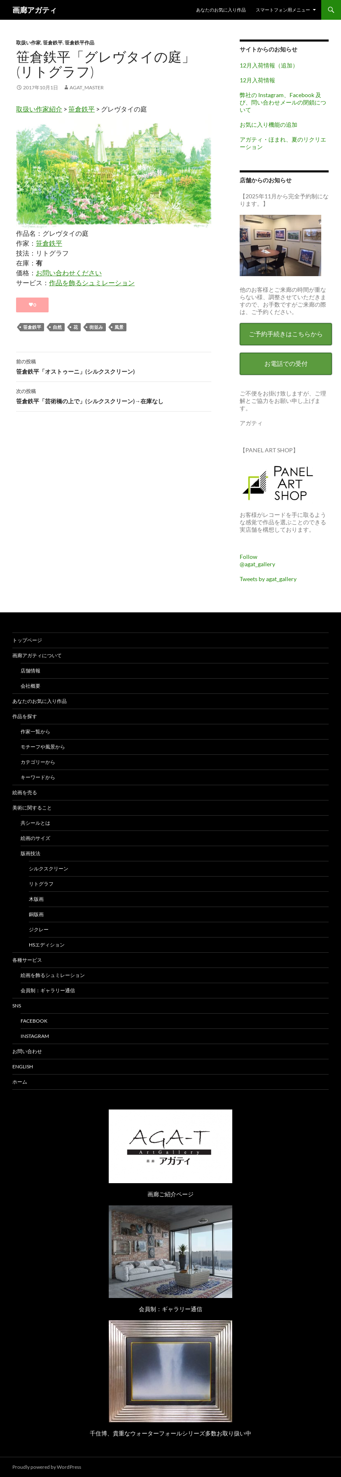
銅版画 (36, 914)
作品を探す (24, 716)
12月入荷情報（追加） (269, 65)
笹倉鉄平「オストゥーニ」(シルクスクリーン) (113, 366)
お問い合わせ (27, 1051)
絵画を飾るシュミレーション (53, 975)
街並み (96, 327)
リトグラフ (41, 884)
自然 (57, 327)
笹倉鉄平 (53, 43)
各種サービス (27, 960)
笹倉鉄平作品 (79, 43)
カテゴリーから (38, 762)
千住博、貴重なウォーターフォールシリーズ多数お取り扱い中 (170, 1433)
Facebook (34, 1021)
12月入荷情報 (257, 80)
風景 (119, 327)
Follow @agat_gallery (257, 560)
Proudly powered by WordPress (46, 1467)
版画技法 (30, 853)
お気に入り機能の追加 (268, 124)
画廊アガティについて (37, 655)
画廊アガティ (34, 9)
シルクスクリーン (48, 868)
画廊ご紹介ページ (170, 1194)
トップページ (27, 640)
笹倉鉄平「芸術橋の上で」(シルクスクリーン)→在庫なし (113, 395)
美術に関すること (32, 808)
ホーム (19, 1082)
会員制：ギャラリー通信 (48, 990)
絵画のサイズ (35, 838)
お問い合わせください (69, 273)
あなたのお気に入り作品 (221, 9)
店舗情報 (30, 671)
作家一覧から (35, 731)
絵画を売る (24, 792)
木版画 (36, 899)
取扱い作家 (28, 43)
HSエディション (47, 945)
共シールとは (35, 823)
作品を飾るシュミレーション (92, 282)
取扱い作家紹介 (39, 109)
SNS (16, 1005)
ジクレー (39, 929)
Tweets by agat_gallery (268, 578)
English (22, 1066)
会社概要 (30, 686)
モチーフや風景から (43, 747)
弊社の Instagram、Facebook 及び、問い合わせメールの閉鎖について (283, 102)
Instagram (35, 1036)
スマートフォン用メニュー (283, 9)
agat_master (87, 87)
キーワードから (38, 777)
